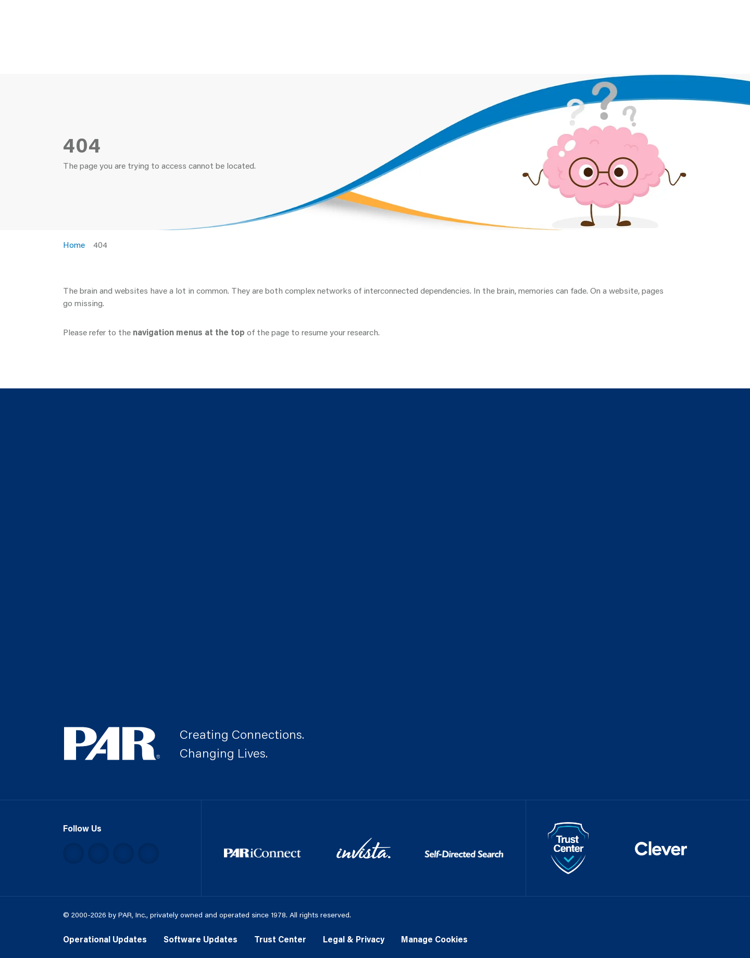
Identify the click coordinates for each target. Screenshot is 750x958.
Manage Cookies (434, 939)
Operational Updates (105, 939)
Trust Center (280, 939)
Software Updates (201, 939)
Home (74, 244)
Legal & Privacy (353, 939)
